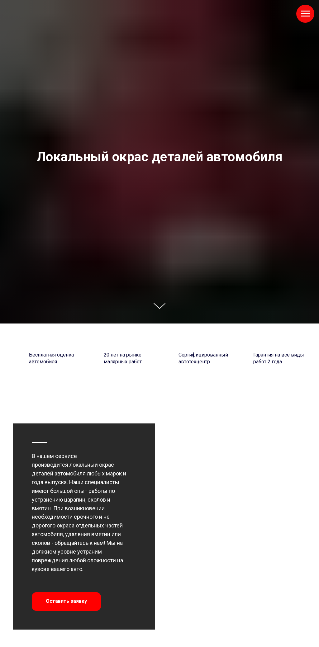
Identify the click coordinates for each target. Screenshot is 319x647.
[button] (66, 601)
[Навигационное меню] (305, 14)
